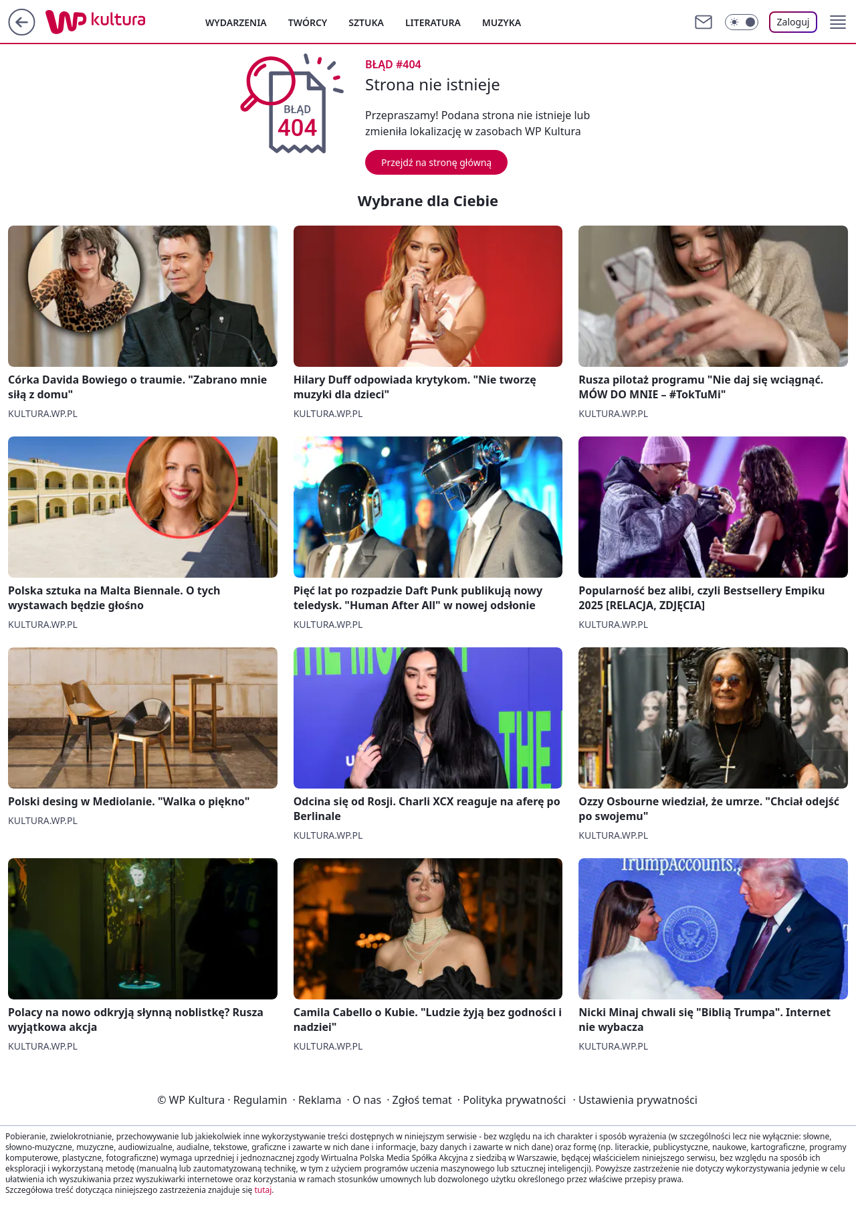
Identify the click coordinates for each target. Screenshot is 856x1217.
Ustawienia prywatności (634, 1099)
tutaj (263, 1190)
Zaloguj (793, 21)
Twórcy (308, 22)
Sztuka (366, 22)
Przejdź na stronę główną (436, 162)
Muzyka (501, 22)
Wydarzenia (236, 22)
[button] (838, 22)
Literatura (433, 22)
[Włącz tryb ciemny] (741, 22)
